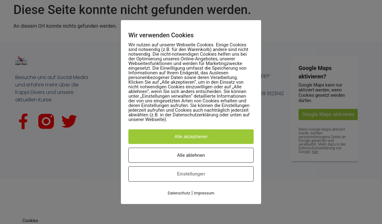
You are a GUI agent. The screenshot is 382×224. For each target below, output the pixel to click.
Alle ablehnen (191, 155)
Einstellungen (191, 174)
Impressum (204, 192)
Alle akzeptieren (191, 136)
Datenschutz (179, 192)
